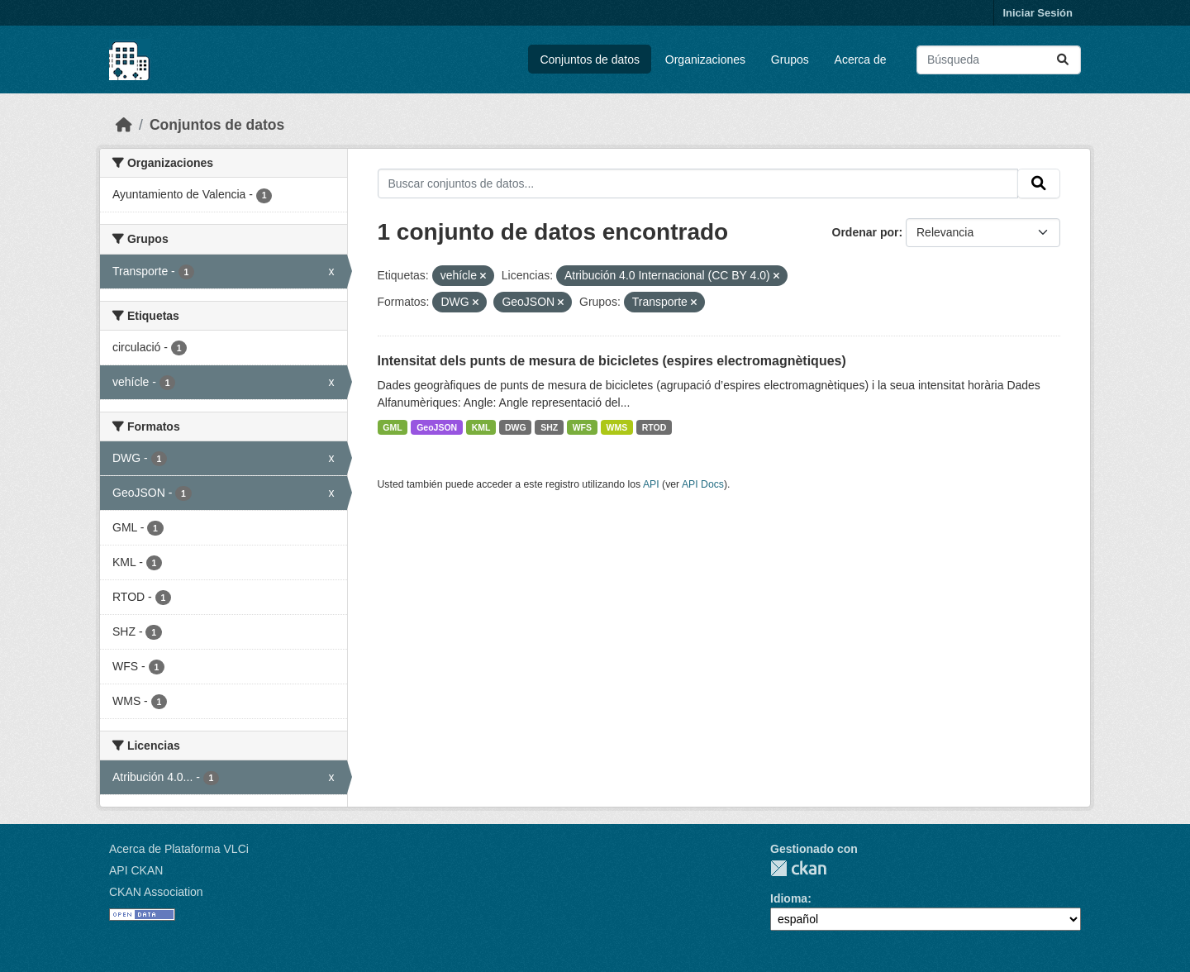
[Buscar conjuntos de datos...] (998, 59)
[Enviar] (1062, 59)
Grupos (790, 59)
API (651, 484)
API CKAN (136, 870)
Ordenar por (865, 232)
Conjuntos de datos (590, 59)
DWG (515, 427)
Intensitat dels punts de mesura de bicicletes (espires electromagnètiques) (612, 361)
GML (392, 427)
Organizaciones (705, 59)
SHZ (549, 427)
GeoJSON (436, 427)
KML (481, 427)
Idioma (788, 898)
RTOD (654, 427)
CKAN (798, 868)
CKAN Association (156, 891)
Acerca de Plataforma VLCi (179, 848)
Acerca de (861, 59)
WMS (617, 427)
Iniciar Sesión (1037, 13)
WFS (582, 427)
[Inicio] (124, 125)
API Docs (703, 484)
